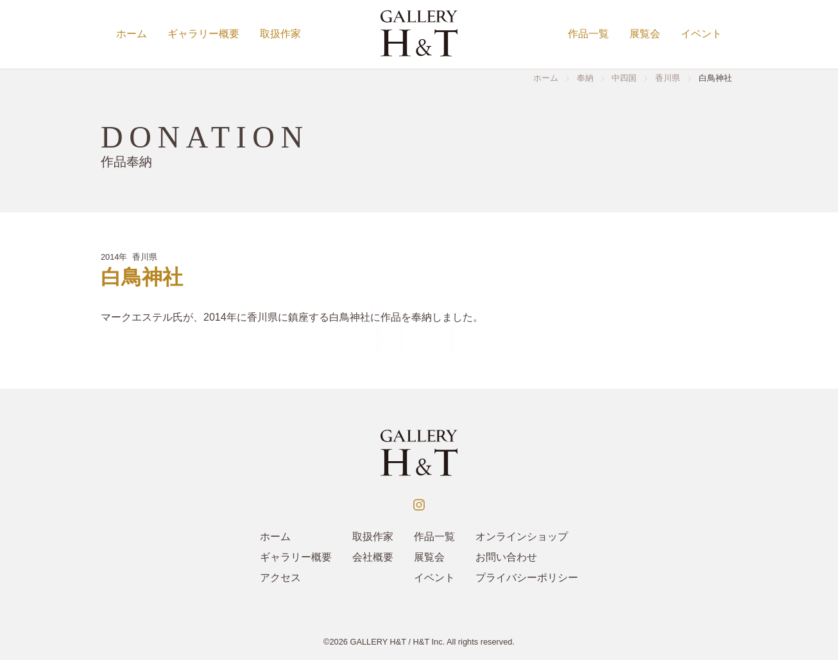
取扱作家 (280, 33)
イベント (701, 33)
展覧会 (644, 33)
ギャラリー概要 (203, 33)
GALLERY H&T (378, 642)
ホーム (131, 33)
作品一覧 (588, 33)
